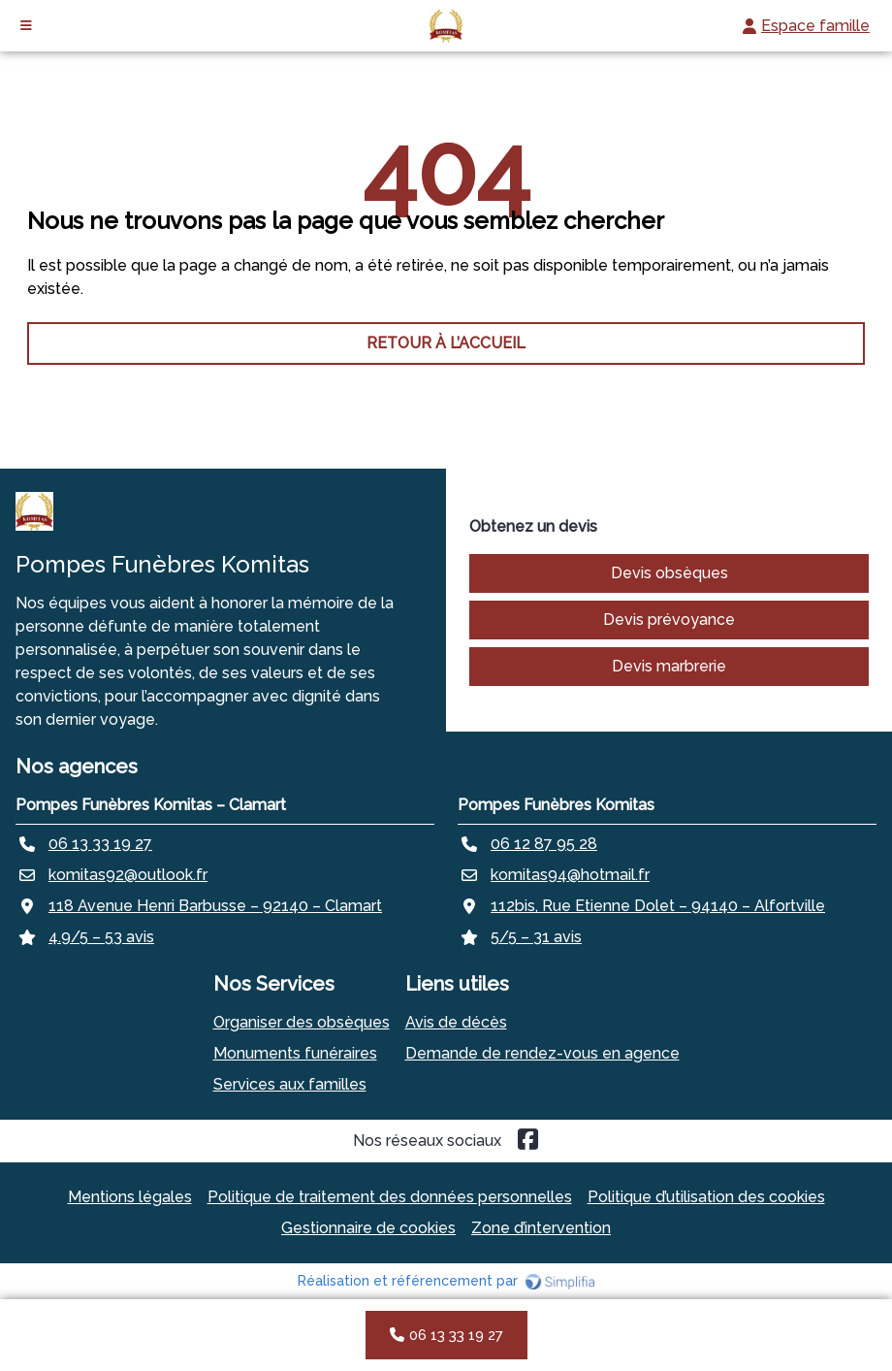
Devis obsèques (669, 573)
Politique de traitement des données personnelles (389, 1197)
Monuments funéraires (295, 1053)
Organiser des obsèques (301, 1022)
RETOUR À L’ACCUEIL (446, 343)
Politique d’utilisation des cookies (706, 1197)
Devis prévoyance (669, 619)
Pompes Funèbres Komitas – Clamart (151, 805)
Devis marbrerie (669, 666)
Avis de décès (456, 1022)
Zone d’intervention (541, 1228)
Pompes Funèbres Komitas (556, 805)
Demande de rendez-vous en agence (542, 1053)
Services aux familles (289, 1084)
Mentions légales (130, 1197)
